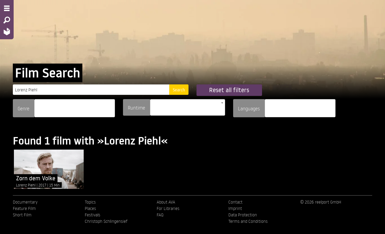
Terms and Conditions (248, 221)
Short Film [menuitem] (22, 214)
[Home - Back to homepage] (6, 31)
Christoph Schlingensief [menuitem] (106, 221)
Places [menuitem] (90, 208)
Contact (235, 202)
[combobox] (74, 108)
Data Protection (242, 214)
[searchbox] (38, 106)
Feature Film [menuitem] (24, 208)
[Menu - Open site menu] (6, 8)
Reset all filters (229, 90)
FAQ (160, 214)
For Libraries (168, 208)
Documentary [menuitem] (25, 202)
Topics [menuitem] (90, 202)
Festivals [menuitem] (92, 214)
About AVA (166, 202)
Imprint (235, 208)
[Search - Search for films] (6, 20)
